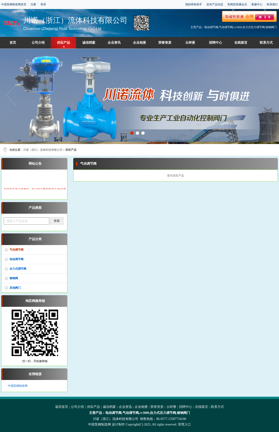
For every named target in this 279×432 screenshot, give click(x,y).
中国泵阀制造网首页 (13, 4)
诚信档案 (88, 42)
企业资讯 (114, 42)
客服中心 (256, 4)
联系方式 (266, 42)
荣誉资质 (164, 42)
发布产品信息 (214, 4)
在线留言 (240, 42)
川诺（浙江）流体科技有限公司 (42, 149)
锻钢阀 (14, 278)
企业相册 (139, 42)
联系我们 (272, 4)
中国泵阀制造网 (17, 385)
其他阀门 (15, 287)
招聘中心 (215, 42)
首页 (13, 42)
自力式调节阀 (18, 268)
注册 (33, 4)
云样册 (190, 42)
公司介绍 (38, 42)
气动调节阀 (16, 249)
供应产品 (63, 42)
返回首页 (61, 407)
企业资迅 (125, 407)
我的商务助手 (193, 4)
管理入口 (184, 424)
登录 (43, 4)
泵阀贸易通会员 (237, 4)
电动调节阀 (16, 259)
